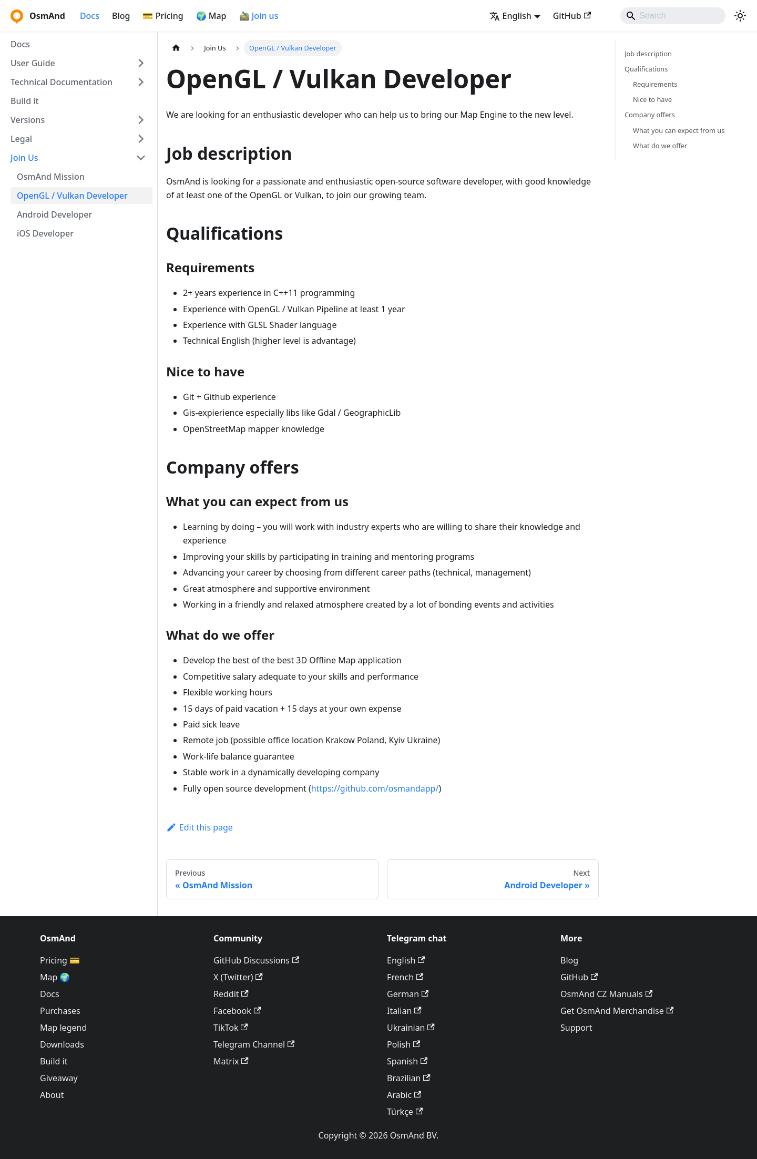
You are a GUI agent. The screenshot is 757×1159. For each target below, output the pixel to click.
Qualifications (646, 69)
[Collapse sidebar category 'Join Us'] (140, 157)
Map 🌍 (55, 977)
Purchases (60, 1011)
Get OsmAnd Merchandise (616, 1011)
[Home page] (176, 48)
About (52, 1095)
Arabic (404, 1095)
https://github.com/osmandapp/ (375, 788)
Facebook (237, 1011)
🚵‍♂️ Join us (259, 16)
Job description (648, 53)
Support (576, 1027)
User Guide (33, 63)
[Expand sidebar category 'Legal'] (140, 138)
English (406, 960)
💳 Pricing (162, 16)
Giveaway (59, 1078)
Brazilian (409, 1078)
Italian (404, 1011)
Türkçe (405, 1111)
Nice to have (652, 99)
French (405, 977)
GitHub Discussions (256, 960)
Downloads (62, 1044)
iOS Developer (45, 233)
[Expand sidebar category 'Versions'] (140, 119)
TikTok (230, 1027)
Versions (28, 120)
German (407, 994)
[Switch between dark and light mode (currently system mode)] (740, 15)
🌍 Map (211, 16)
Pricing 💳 (60, 960)
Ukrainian (411, 1027)
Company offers (650, 114)
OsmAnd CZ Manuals (606, 994)
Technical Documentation (61, 82)
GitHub (572, 16)
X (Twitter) (238, 977)
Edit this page (199, 827)
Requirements (655, 84)
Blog (121, 16)
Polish (403, 1044)
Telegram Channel (253, 1044)
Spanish (407, 1061)
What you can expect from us (678, 130)
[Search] (672, 15)
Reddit (231, 994)
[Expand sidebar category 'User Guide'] (140, 63)
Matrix (231, 1061)
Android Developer (54, 214)
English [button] (510, 16)
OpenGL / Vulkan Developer (72, 195)
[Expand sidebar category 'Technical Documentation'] (140, 82)
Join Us (24, 157)
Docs (89, 16)
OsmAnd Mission (51, 176)
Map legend (63, 1027)
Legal (21, 139)
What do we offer (660, 145)
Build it (25, 101)
